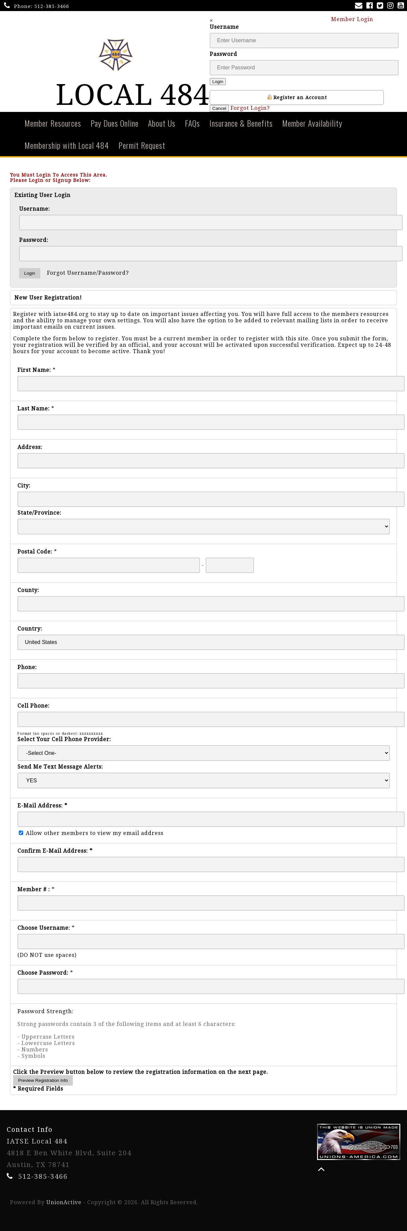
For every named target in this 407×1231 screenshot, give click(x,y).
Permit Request (141, 145)
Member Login (355, 18)
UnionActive (64, 1202)
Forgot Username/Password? (88, 273)
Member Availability (312, 123)
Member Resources (52, 123)
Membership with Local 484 (66, 145)
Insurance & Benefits (241, 123)
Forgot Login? (250, 108)
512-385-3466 (51, 6)
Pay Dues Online (115, 123)
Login (217, 81)
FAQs (192, 123)
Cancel (219, 108)
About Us (161, 123)
